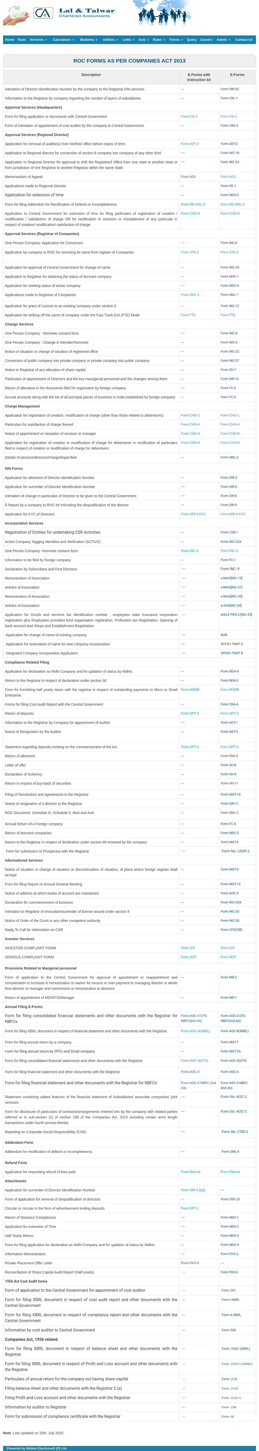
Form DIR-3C (230, 89)
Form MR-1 (229, 997)
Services (38, 40)
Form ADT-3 (229, 731)
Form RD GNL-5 (193, 204)
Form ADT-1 (229, 722)
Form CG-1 (189, 116)
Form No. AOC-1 (234, 1097)
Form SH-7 (228, 370)
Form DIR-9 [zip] (193, 1190)
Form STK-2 (190, 252)
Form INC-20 (230, 911)
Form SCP (189, 957)
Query (192, 40)
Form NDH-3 (230, 1235)
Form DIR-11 (230, 803)
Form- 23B (229, 1407)
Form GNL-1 (190, 295)
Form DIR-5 (229, 487)
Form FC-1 (228, 560)
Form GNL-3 (230, 457)
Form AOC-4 (190, 1072)
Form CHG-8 (190, 213)
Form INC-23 (230, 162)
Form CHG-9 (191, 442)
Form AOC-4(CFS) (194, 1060)
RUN (224, 635)
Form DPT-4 (190, 747)
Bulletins (89, 40)
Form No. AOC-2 (234, 1111)
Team (21, 40)
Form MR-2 (229, 977)
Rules (159, 40)
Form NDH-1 (230, 1217)
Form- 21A (229, 1379)
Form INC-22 (230, 351)
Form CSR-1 (229, 532)
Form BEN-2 (229, 680)
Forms (176, 40)
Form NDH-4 (230, 671)
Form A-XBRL (231, 1315)
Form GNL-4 (230, 1151)
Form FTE (188, 315)
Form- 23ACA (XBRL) (237, 1364)
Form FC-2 (228, 388)
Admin (223, 40)
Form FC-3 (228, 397)
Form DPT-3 (190, 713)
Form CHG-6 (190, 433)
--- (222, 1190)
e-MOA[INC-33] (232, 596)
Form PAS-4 (190, 1263)
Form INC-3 (229, 333)
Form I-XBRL (231, 1300)
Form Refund (191, 1172)
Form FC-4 (228, 824)
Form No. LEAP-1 (235, 851)
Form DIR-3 (229, 477)
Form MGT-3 (230, 869)
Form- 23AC (230, 1388)
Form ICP (188, 948)
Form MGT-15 (231, 884)
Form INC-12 (230, 306)
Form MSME (190, 689)
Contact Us (244, 40)
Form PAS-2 (230, 1254)
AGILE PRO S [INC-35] (236, 614)
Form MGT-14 (231, 794)
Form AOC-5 (230, 893)
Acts (144, 40)
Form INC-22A (231, 542)
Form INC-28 (230, 920)
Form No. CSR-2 (234, 1132)
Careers (206, 40)
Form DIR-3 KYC (193, 514)
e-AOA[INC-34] (231, 605)
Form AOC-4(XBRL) (195, 1031)
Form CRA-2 (229, 125)
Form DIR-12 (230, 379)
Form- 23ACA (231, 1398)
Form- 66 (228, 1416)
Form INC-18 (230, 153)
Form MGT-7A (231, 1051)
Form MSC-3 (230, 833)
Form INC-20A (231, 902)
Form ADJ (188, 177)
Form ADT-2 (190, 144)
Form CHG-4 (190, 424)
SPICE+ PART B (232, 653)
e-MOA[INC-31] (232, 587)
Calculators (63, 40)
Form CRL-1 (229, 98)
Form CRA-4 (229, 704)
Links (129, 40)
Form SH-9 (228, 774)
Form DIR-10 (230, 1199)
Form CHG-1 (190, 415)
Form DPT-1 (190, 1208)
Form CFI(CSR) (232, 930)
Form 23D (229, 1330)
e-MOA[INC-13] (232, 578)
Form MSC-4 (230, 285)
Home (9, 40)
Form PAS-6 (229, 1272)
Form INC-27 (230, 360)
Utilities (110, 40)
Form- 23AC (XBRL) (236, 1348)
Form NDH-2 (230, 195)
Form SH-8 (228, 765)
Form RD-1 (228, 186)
